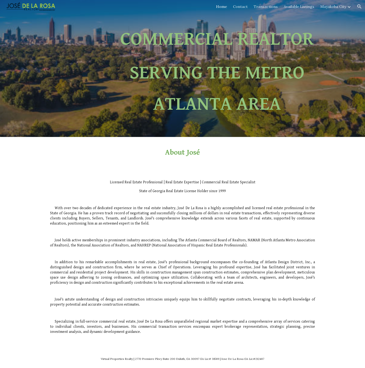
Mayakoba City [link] (333, 6)
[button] (359, 6)
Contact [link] (240, 6)
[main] (217, 71)
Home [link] (221, 6)
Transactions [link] (266, 6)
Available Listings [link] (299, 6)
